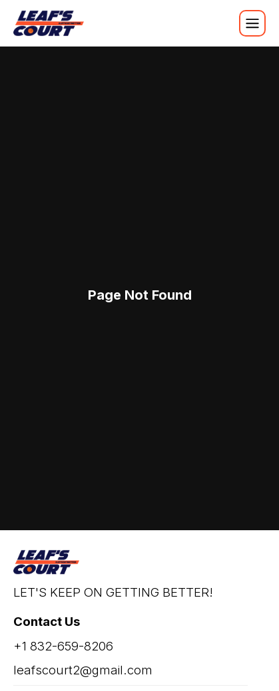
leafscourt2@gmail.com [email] (82, 670)
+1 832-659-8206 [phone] (63, 646)
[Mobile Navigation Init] (252, 23)
